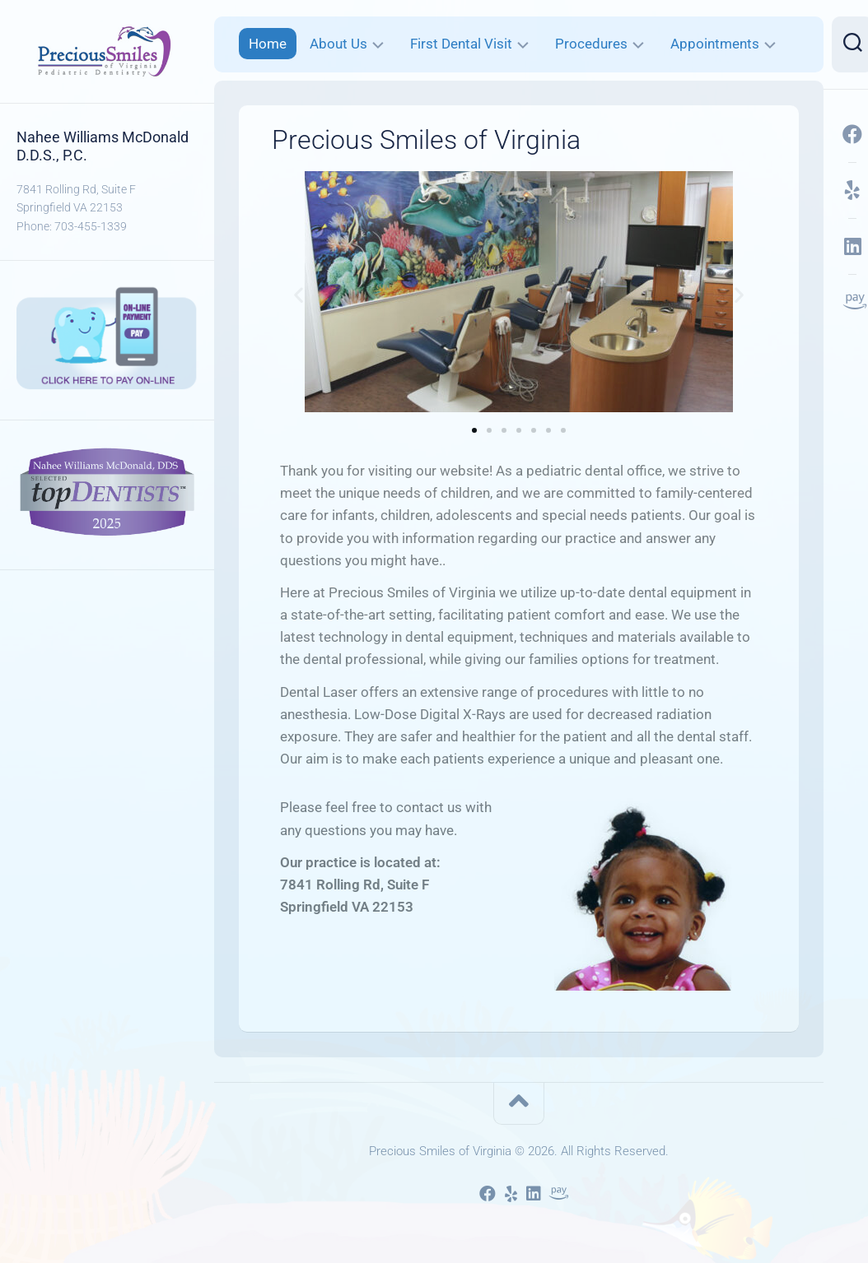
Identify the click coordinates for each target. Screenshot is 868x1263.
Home (268, 43)
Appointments (714, 43)
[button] (298, 295)
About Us (338, 43)
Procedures (591, 43)
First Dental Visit (461, 43)
